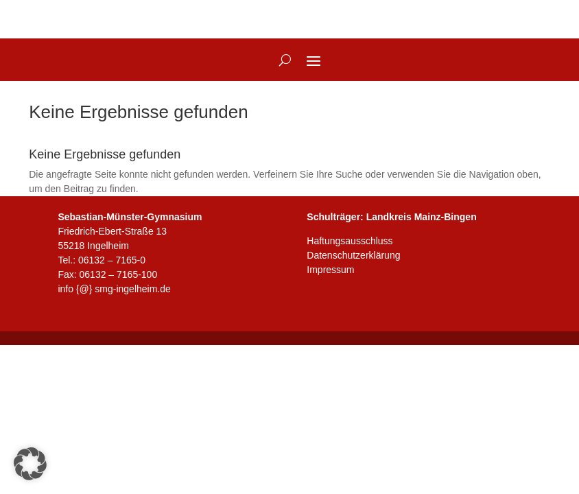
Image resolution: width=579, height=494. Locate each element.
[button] (30, 464)
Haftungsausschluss (349, 240)
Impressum (330, 269)
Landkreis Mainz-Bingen (421, 216)
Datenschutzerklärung (353, 255)
